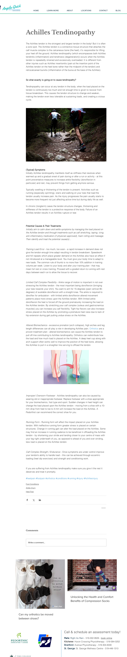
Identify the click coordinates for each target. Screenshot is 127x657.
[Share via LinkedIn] (40, 500)
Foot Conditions (32, 484)
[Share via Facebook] (27, 500)
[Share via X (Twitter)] (33, 500)
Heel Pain (30, 491)
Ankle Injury (31, 488)
